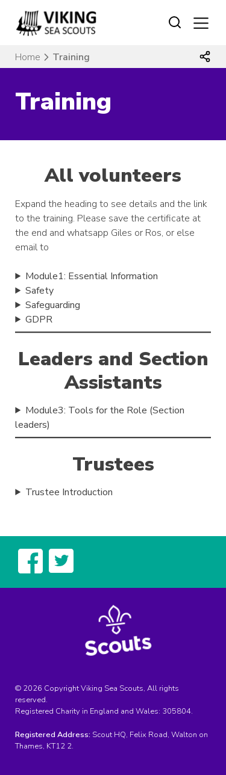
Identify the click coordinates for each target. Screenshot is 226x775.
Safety (39, 290)
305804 (176, 711)
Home (27, 57)
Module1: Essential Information (91, 276)
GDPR (38, 319)
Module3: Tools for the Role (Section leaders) (99, 417)
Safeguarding (52, 305)
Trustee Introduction (69, 492)
